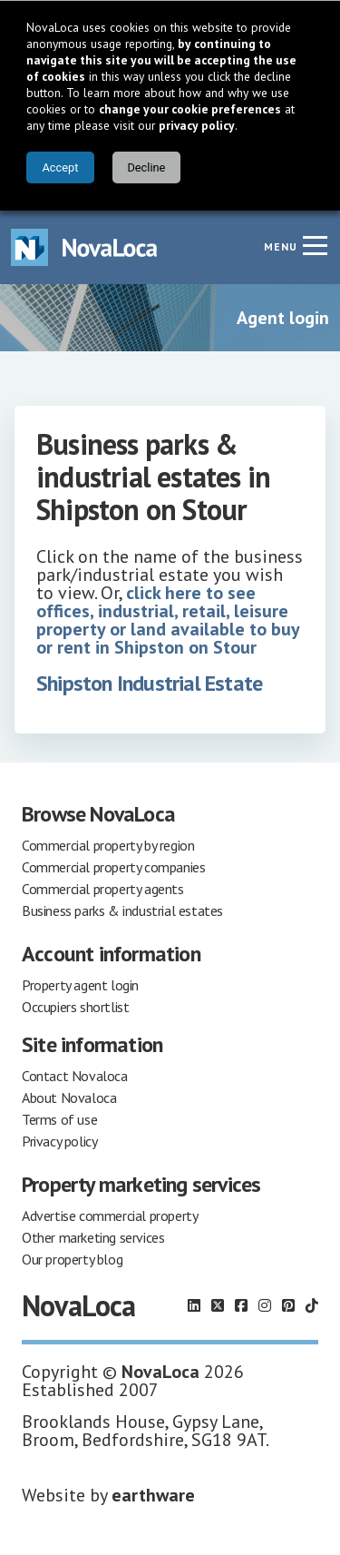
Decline (146, 167)
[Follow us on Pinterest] (288, 1305)
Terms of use (59, 1119)
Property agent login (80, 985)
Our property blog (72, 1259)
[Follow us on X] (217, 1305)
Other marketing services (93, 1237)
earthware (153, 1495)
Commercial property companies (113, 867)
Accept (60, 167)
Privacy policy (59, 1141)
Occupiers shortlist (75, 1007)
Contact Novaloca (75, 1076)
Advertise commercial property (110, 1215)
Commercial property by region (108, 845)
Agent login (283, 318)
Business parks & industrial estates (122, 910)
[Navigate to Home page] (84, 247)
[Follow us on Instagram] (264, 1305)
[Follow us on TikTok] (312, 1305)
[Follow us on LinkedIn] (194, 1305)
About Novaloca (69, 1097)
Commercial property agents (103, 889)
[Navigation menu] (314, 245)
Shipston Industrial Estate (149, 683)
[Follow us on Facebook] (241, 1305)
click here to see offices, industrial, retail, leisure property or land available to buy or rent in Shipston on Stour (167, 620)
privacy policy (197, 125)
